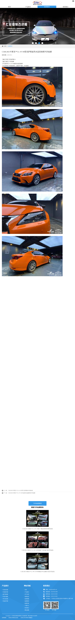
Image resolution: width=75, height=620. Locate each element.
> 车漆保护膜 (5, 592)
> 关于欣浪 (26, 594)
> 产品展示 (26, 592)
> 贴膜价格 (26, 603)
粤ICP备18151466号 (32, 615)
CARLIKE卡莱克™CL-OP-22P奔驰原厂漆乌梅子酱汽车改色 (37, 550)
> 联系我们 (26, 607)
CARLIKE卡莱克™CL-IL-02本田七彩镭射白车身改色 (20, 490)
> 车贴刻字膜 (5, 601)
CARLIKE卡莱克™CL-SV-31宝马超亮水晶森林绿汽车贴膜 (21, 493)
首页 (9, 7)
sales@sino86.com (53, 589)
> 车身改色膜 (5, 589)
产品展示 (28, 7)
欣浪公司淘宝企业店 (13, 617)
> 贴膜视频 (26, 598)
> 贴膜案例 (26, 601)
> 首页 (25, 589)
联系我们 (65, 7)
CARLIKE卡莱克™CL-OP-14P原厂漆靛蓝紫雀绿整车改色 (37, 528)
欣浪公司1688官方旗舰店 (26, 617)
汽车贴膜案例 (37, 503)
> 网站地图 (26, 610)
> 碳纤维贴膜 (5, 594)
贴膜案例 (47, 7)
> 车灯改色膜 (5, 598)
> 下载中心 (26, 605)
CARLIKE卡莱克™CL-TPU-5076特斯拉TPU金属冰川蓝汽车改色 (37, 571)
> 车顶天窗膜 (5, 596)
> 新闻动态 (26, 596)
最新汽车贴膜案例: (37, 507)
